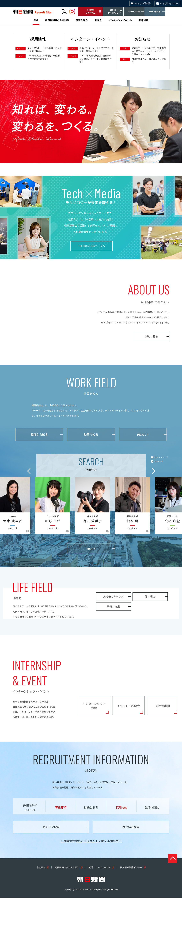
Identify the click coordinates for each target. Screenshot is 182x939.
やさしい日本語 (143, 3)
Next (153, 471)
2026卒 (113, 11)
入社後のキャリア (30, 628)
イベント (94, 59)
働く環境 (67, 628)
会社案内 (40, 908)
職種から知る (39, 434)
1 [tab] (86, 158)
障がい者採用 (154, 11)
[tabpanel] (91, 121)
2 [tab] (90, 158)
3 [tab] (94, 158)
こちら (141, 54)
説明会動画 (162, 738)
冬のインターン (87, 48)
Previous (28, 471)
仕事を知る (82, 20)
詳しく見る (151, 336)
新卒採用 (143, 20)
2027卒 (90, 11)
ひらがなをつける (169, 3)
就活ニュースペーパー (100, 908)
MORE (90, 548)
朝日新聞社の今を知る (57, 20)
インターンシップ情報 (94, 738)
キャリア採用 (134, 11)
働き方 (98, 20)
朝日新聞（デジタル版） (67, 908)
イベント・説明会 (128, 738)
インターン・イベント (120, 20)
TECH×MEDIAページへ (91, 246)
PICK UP (142, 434)
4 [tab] (97, 158)
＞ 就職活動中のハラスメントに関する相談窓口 (91, 882)
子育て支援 (30, 638)
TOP (36, 20)
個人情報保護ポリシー (131, 908)
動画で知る (91, 434)
